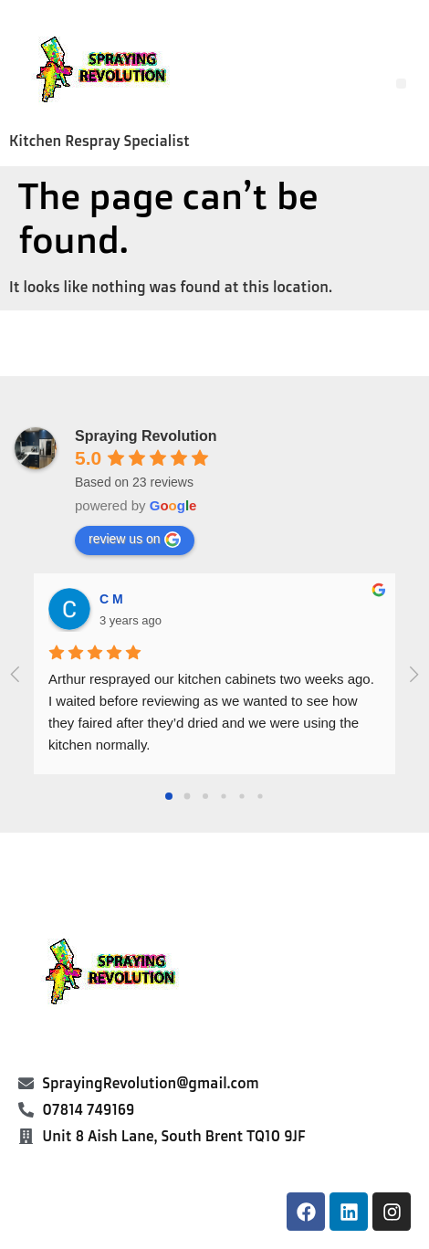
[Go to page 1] (187, 796)
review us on (135, 539)
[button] (401, 84)
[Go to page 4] (241, 796)
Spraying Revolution (146, 436)
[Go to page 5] (259, 796)
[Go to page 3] (223, 796)
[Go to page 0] (169, 796)
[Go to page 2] (205, 796)
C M (111, 599)
